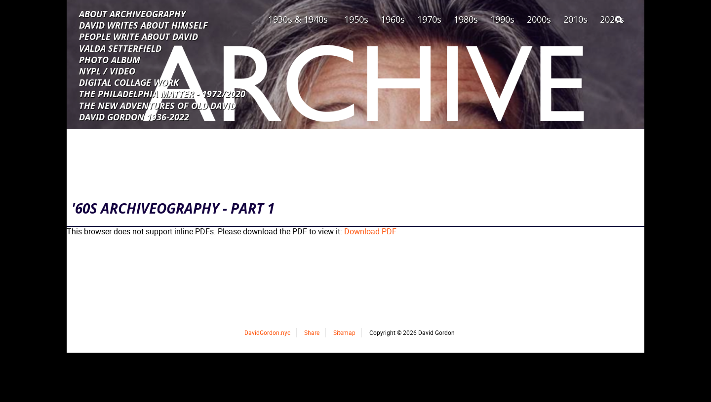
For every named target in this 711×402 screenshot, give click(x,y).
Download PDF (370, 231)
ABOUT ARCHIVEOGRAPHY (132, 13)
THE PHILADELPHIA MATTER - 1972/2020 (162, 93)
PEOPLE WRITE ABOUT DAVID (138, 36)
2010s (575, 19)
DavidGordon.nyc (267, 332)
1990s (502, 19)
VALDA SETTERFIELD (120, 47)
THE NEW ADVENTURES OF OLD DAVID (157, 105)
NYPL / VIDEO (107, 70)
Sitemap (344, 332)
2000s (539, 19)
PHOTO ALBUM (109, 59)
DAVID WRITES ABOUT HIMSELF (143, 24)
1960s (393, 19)
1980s (466, 19)
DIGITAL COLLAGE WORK (129, 81)
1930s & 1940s (298, 19)
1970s (429, 19)
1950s (356, 19)
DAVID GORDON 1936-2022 (134, 116)
